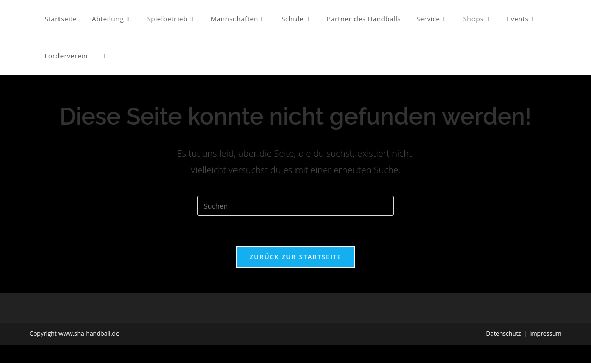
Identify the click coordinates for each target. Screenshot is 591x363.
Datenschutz (503, 333)
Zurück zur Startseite (296, 256)
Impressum (545, 333)
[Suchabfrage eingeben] (295, 206)
